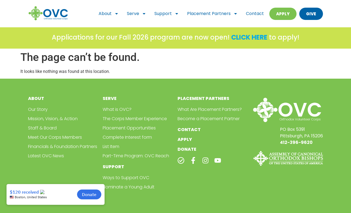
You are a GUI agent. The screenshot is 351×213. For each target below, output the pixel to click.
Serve (136, 13)
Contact (255, 13)
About (109, 13)
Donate (187, 149)
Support (166, 13)
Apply (185, 139)
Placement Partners (212, 13)
